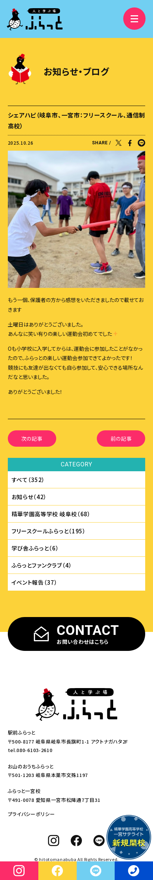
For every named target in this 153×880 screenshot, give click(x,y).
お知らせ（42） (29, 497)
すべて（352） (28, 480)
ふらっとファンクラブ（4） (42, 565)
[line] (99, 840)
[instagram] (54, 840)
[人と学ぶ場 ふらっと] (35, 19)
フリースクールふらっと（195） (49, 531)
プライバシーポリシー (31, 814)
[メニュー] (134, 18)
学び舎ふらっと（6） (35, 548)
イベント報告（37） (35, 582)
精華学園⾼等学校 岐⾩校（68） (51, 514)
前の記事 (121, 438)
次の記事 (32, 438)
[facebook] (76, 840)
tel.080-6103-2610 (30, 750)
